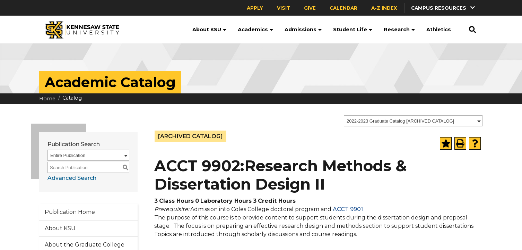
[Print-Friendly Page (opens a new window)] (460, 143)
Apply (255, 8)
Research (399, 29)
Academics (255, 29)
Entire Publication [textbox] (67, 155)
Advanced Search (71, 178)
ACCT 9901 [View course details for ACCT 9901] (348, 209)
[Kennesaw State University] (79, 29)
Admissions (303, 29)
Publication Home (70, 212)
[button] (443, 8)
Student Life (353, 29)
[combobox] (413, 120)
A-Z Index (384, 8)
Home (47, 98)
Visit (283, 8)
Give (310, 8)
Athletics (438, 29)
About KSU (209, 29)
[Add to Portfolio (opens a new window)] (446, 143)
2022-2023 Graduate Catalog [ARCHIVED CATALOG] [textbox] (400, 121)
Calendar (343, 8)
